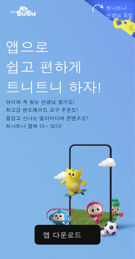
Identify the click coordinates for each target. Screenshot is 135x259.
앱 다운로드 (62, 235)
